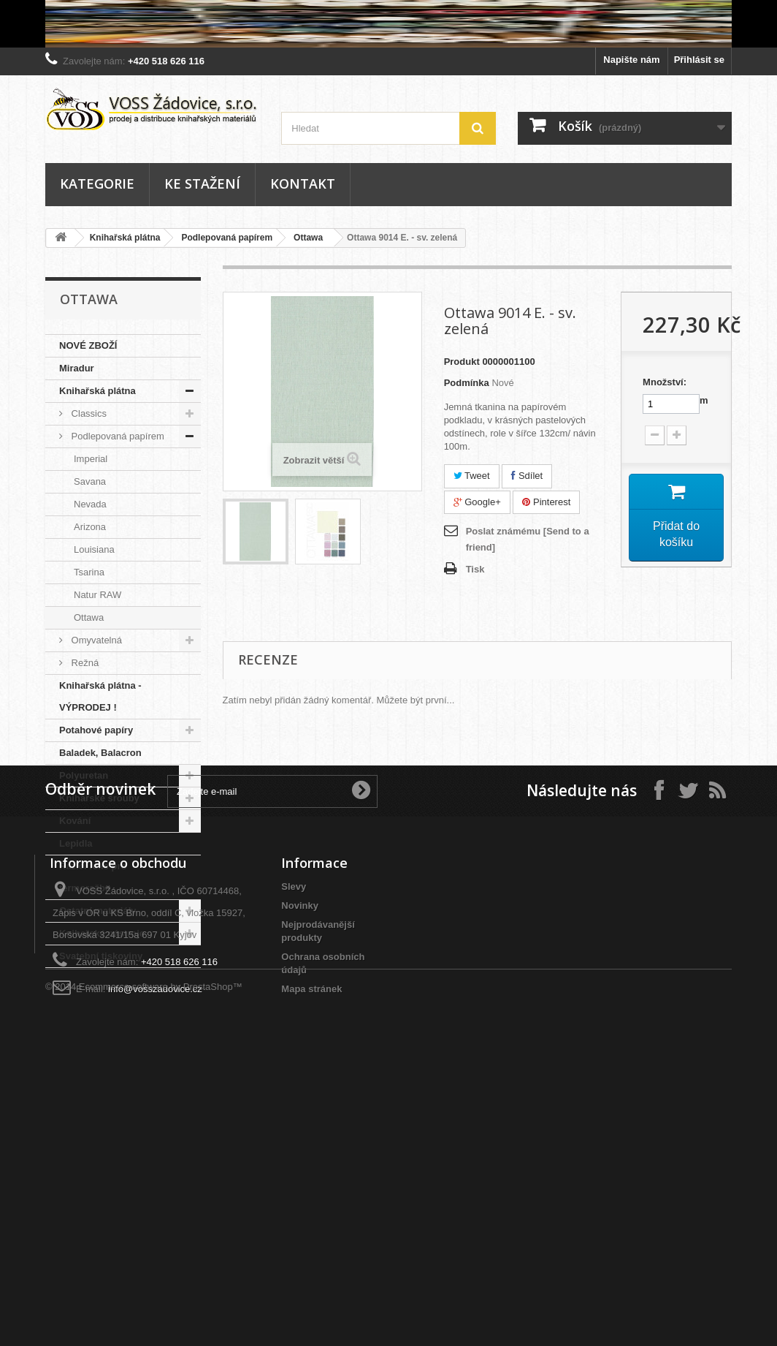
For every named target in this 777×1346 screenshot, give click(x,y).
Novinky (299, 1166)
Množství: (664, 382)
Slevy (293, 1147)
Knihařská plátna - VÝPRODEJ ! (100, 696)
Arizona (90, 526)
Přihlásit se (699, 59)
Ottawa (308, 237)
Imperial (90, 458)
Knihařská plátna (125, 237)
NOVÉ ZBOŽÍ (88, 345)
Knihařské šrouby (99, 798)
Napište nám (631, 59)
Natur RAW (97, 594)
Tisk (475, 569)
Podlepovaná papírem (226, 237)
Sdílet (527, 475)
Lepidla (76, 843)
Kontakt (302, 183)
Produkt (462, 361)
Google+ (477, 501)
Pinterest (546, 501)
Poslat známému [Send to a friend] (527, 539)
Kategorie (97, 183)
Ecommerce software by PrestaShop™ (160, 1306)
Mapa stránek (311, 1249)
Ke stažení (202, 183)
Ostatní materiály (98, 910)
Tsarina (89, 572)
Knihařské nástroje (102, 933)
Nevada (90, 504)
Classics (88, 413)
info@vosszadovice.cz (155, 1249)
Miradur (76, 368)
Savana (90, 481)
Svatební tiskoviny (100, 955)
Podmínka (466, 382)
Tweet (471, 475)
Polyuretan (83, 775)
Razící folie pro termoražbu (92, 877)
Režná (84, 662)
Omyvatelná (95, 640)
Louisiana (94, 549)
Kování (75, 820)
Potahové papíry (96, 730)
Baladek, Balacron (100, 752)
